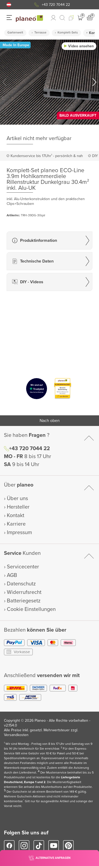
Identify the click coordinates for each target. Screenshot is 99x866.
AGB (12, 575)
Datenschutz (21, 584)
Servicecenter (23, 567)
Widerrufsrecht (24, 592)
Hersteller (18, 507)
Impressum (19, 532)
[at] (9, 4)
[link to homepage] (29, 18)
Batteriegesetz (23, 601)
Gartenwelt (15, 33)
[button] (9, 4)
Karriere (16, 524)
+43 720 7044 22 (56, 4)
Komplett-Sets (68, 33)
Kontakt (15, 515)
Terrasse (40, 33)
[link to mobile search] (62, 17)
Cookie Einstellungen (31, 609)
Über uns (17, 498)
